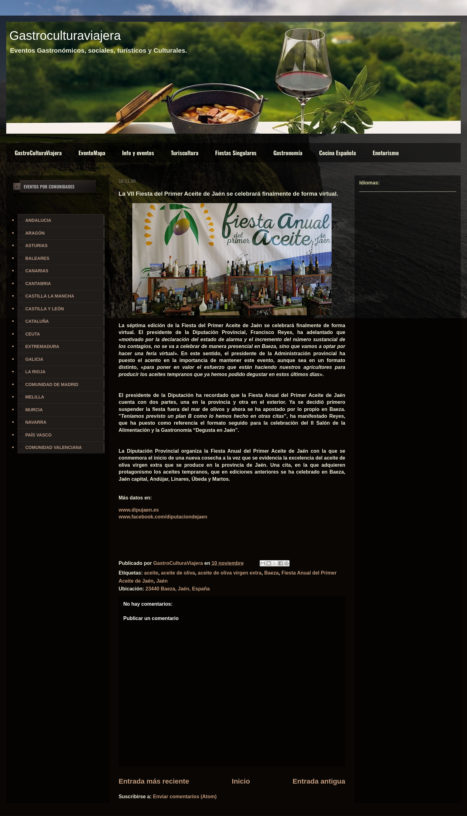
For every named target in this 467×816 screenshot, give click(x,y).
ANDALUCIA (38, 220)
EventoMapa (91, 153)
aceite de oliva (178, 572)
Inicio (241, 781)
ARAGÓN (35, 233)
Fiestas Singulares (236, 153)
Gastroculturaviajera (65, 35)
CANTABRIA (38, 283)
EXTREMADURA (42, 346)
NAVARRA (35, 422)
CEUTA (32, 334)
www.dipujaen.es (139, 510)
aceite (151, 572)
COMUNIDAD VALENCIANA (53, 447)
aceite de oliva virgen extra (230, 572)
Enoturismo (386, 153)
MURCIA (34, 409)
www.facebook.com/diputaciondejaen (163, 516)
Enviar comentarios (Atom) (184, 796)
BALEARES (37, 258)
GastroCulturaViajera (38, 153)
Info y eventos (138, 153)
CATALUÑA (37, 321)
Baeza (271, 572)
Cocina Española (337, 153)
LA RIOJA (35, 371)
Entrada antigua (319, 781)
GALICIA (34, 359)
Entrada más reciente (154, 781)
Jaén (161, 581)
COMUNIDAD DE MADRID (51, 384)
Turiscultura (184, 153)
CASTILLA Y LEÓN (44, 308)
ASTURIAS (36, 245)
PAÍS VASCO (38, 434)
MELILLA (34, 396)
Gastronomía (287, 153)
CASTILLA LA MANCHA (49, 295)
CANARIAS (36, 270)
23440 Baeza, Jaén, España (177, 588)
